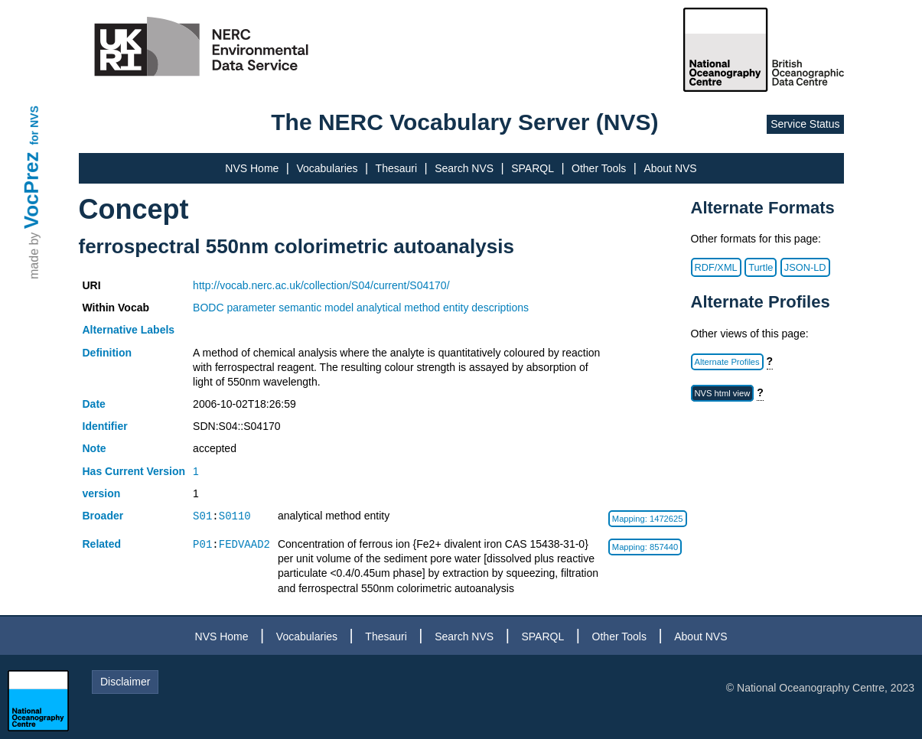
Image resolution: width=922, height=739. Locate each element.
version (102, 493)
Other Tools (599, 168)
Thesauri (396, 168)
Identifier (105, 426)
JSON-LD (805, 267)
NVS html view (723, 393)
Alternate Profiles (727, 361)
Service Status (805, 124)
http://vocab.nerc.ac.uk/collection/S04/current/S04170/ (321, 285)
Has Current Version (134, 471)
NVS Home (252, 168)
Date (94, 404)
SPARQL (532, 168)
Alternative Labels (129, 330)
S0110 (235, 516)
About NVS (669, 168)
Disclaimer (125, 682)
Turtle (760, 267)
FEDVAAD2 (244, 544)
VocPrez (31, 190)
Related (102, 544)
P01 (202, 544)
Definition (107, 353)
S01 (202, 516)
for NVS (34, 125)
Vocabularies (326, 168)
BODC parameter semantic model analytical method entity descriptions (361, 307)
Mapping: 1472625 (647, 518)
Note (94, 448)
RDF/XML (716, 267)
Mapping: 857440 (645, 547)
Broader (103, 515)
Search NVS (464, 168)
